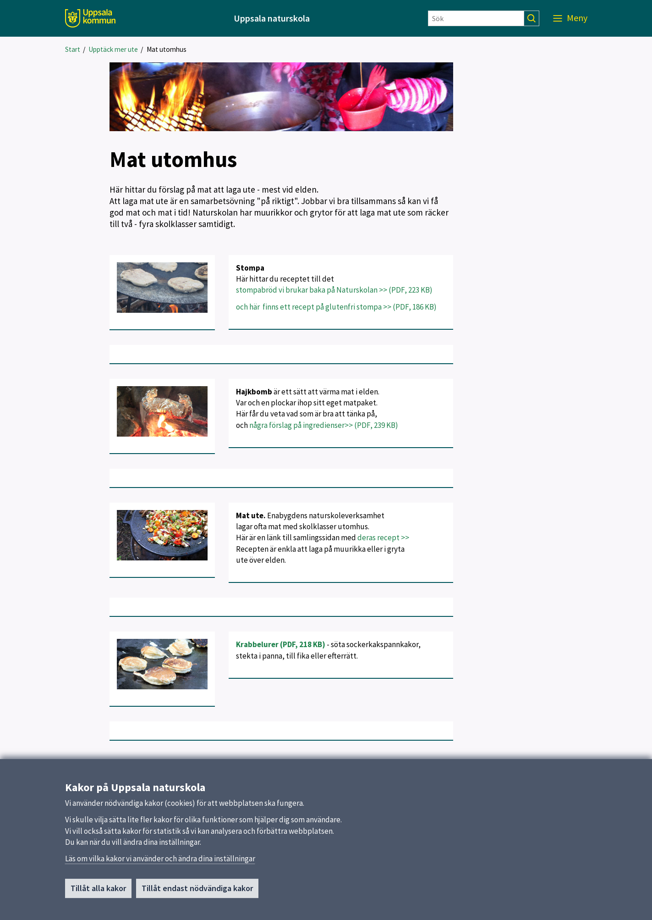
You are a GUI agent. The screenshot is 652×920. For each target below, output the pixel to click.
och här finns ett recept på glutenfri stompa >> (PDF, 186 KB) (336, 307)
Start (72, 49)
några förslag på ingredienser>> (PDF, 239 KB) (323, 425)
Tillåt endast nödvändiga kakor (197, 892)
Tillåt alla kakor (98, 892)
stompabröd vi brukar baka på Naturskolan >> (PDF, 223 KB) (334, 290)
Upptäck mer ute (113, 49)
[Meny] (570, 18)
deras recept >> (384, 537)
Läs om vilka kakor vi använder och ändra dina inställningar (160, 863)
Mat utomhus (166, 49)
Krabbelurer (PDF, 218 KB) (280, 644)
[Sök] (476, 18)
